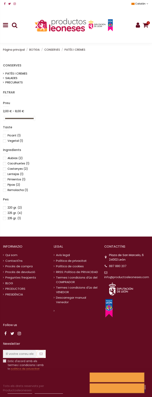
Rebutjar (117, 377)
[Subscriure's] (41, 354)
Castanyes (18, 169)
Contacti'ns (14, 261)
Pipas (14, 185)
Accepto (117, 388)
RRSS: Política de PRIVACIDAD (77, 272)
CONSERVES (12, 65)
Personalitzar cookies (49, 391)
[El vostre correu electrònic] (19, 354)
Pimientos (17, 179)
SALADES (11, 78)
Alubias (15, 158)
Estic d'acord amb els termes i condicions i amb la (26, 365)
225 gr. (15, 213)
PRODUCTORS (15, 289)
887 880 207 (117, 266)
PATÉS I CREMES (16, 73)
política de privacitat (25, 369)
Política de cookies (70, 266)
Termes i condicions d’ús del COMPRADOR (76, 279)
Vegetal (15, 141)
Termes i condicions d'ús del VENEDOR (76, 289)
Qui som (11, 255)
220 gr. (15, 208)
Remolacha (18, 190)
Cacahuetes (18, 163)
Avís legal (63, 255)
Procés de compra (19, 266)
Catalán (140, 3)
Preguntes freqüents (20, 277)
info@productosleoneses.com (126, 277)
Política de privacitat (71, 261)
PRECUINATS (14, 82)
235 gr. (14, 218)
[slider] (4, 118)
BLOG (9, 283)
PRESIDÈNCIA (14, 294)
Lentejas (16, 174)
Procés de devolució (20, 272)
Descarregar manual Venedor (71, 299)
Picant (14, 135)
